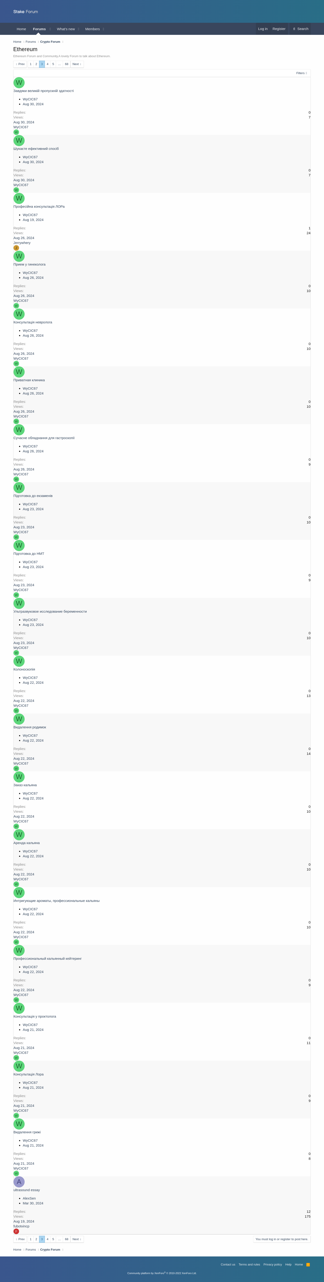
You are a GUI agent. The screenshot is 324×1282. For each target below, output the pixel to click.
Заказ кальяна (25, 785)
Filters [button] (300, 73)
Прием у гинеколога (29, 264)
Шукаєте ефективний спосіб (36, 149)
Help (288, 1264)
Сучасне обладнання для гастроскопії (44, 438)
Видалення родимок (29, 727)
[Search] (300, 29)
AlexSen (29, 1198)
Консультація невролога (32, 322)
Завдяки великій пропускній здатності (43, 91)
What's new (66, 29)
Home (21, 29)
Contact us (228, 1264)
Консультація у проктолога (34, 1016)
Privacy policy (273, 1264)
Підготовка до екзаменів (33, 496)
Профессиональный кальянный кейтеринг (47, 958)
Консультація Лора (28, 1074)
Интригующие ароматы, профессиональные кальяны (56, 901)
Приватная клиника (29, 380)
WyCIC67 (30, 99)
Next (76, 64)
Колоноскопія (24, 669)
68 (66, 64)
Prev (21, 64)
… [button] (59, 64)
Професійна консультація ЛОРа (39, 206)
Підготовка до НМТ (28, 554)
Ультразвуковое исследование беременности (50, 611)
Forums (39, 29)
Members (92, 29)
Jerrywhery (21, 243)
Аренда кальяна (26, 843)
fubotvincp (21, 1226)
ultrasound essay (26, 1190)
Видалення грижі (27, 1132)
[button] (50, 29)
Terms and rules (249, 1264)
